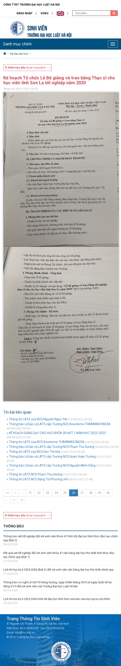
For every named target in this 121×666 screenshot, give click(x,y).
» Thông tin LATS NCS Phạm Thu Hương (34, 474)
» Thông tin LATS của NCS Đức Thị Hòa (33, 451)
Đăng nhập (24, 13)
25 (64, 492)
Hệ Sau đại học (19, 53)
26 (73, 492)
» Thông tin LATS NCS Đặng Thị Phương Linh (37, 479)
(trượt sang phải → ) (27, 67)
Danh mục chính (17, 44)
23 (47, 492)
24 (56, 492)
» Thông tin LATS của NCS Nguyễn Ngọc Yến (37, 419)
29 (99, 492)
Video (45, 13)
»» (21, 499)
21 (30, 492)
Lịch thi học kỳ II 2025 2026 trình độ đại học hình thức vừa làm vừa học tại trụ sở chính (56, 599)
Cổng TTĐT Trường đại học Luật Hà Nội (31, 4)
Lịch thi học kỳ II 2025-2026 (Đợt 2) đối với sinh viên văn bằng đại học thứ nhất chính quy (58, 569)
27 (82, 492)
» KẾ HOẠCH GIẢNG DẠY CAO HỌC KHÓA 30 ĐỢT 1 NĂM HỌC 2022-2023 (56, 433)
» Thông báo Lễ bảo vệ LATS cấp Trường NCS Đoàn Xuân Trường (51, 456)
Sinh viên (37, 27)
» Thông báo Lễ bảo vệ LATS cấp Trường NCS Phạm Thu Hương (50, 447)
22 (39, 492)
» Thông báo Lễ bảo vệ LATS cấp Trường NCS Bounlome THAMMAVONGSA (59, 424)
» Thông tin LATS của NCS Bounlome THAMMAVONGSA (45, 442)
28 (90, 492)
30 (108, 492)
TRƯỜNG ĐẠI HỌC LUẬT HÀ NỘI (49, 34)
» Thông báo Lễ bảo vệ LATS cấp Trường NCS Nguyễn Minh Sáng (51, 465)
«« (7, 492)
